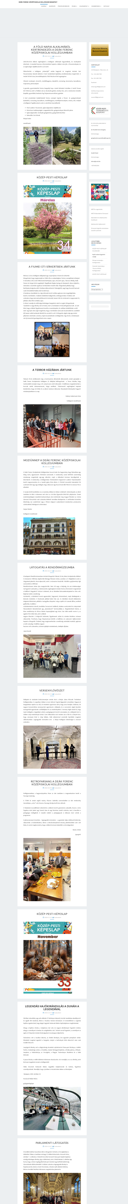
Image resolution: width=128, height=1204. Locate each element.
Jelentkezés (52, 6)
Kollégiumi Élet (84, 6)
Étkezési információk (63, 6)
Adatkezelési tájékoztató (98, 224)
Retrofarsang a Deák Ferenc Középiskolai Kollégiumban (52, 783)
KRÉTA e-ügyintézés (96, 209)
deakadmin (57, 56)
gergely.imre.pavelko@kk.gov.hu (101, 138)
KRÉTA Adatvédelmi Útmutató (99, 213)
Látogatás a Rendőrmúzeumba (52, 567)
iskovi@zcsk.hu (95, 161)
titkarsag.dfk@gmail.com (98, 86)
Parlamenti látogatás (52, 1142)
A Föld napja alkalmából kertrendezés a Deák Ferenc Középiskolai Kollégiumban (52, 49)
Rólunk (74, 6)
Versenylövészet (52, 690)
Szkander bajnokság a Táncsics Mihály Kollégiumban (98, 268)
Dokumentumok (96, 6)
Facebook (93, 82)
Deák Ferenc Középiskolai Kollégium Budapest (38, 2)
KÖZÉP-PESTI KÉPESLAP (52, 177)
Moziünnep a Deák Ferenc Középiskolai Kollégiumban (52, 462)
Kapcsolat (106, 6)
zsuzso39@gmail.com (97, 97)
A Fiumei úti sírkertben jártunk (52, 266)
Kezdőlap (43, 6)
